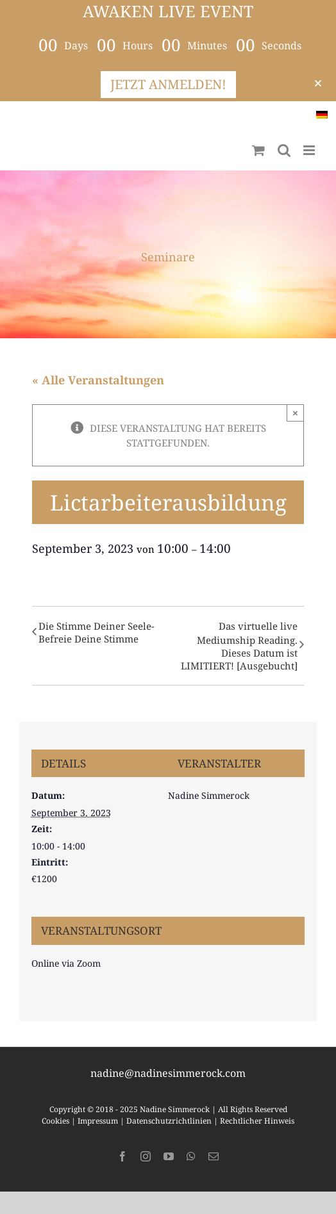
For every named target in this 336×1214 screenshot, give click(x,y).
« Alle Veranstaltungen (98, 380)
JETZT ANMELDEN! (168, 84)
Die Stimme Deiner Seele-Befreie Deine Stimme (96, 632)
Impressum (98, 1120)
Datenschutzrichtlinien (169, 1120)
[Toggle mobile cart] (258, 150)
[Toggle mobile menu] (310, 150)
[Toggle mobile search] (284, 150)
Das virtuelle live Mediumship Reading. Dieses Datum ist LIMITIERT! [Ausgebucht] (239, 645)
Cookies (55, 1120)
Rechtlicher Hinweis (257, 1120)
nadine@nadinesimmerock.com (168, 1073)
